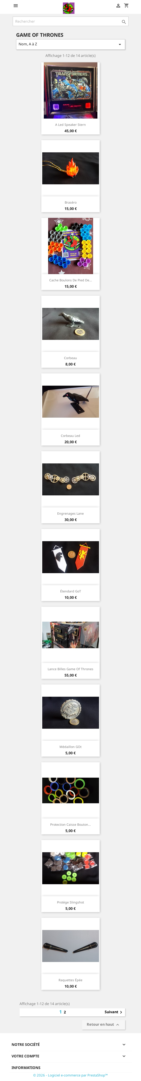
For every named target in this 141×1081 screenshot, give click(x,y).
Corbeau (70, 358)
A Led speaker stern (70, 124)
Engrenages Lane (70, 513)
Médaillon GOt (70, 747)
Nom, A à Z (71, 44)
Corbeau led (70, 435)
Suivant (114, 1012)
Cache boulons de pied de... (70, 280)
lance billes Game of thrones (70, 669)
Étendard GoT (70, 591)
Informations (26, 1067)
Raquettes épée (70, 980)
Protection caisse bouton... (70, 824)
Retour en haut (103, 1025)
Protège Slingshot (70, 902)
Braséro (71, 202)
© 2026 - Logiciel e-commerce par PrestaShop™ (70, 1075)
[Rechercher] (71, 21)
